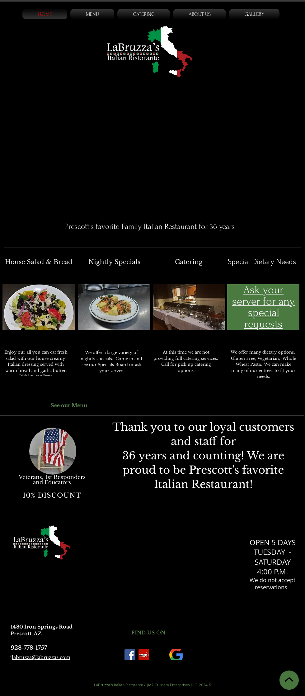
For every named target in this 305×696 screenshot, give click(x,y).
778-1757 (35, 647)
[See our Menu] (71, 405)
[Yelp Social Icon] (143, 654)
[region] (53, 462)
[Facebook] (129, 654)
